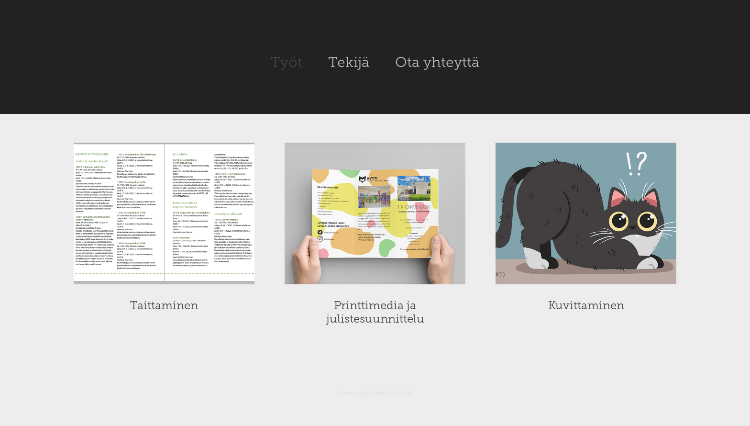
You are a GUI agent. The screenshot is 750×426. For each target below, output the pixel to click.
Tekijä (348, 62)
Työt (286, 62)
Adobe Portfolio (392, 393)
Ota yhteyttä (437, 62)
